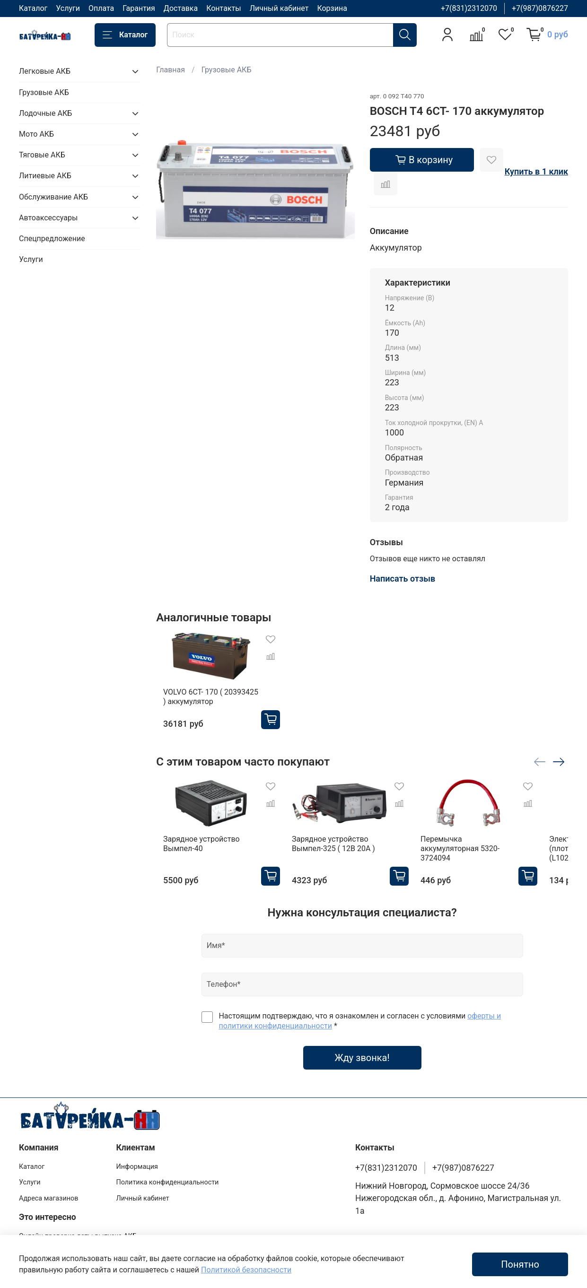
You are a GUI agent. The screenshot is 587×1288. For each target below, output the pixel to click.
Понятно (520, 1264)
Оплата (101, 8)
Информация (137, 1167)
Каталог (33, 8)
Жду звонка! (362, 1070)
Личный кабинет (279, 8)
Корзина (332, 8)
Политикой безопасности (246, 1269)
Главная (170, 69)
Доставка (181, 8)
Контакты (223, 8)
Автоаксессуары (48, 217)
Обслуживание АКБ (53, 196)
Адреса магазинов (48, 1198)
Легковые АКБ (44, 71)
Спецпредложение (52, 238)
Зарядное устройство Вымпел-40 (194, 856)
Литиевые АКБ (45, 175)
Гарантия (139, 8)
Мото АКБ (36, 134)
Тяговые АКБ (42, 154)
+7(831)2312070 (469, 8)
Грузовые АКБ (227, 69)
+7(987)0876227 (540, 8)
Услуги (68, 8)
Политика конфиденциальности (167, 1182)
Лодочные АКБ (45, 113)
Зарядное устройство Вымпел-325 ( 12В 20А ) (339, 856)
